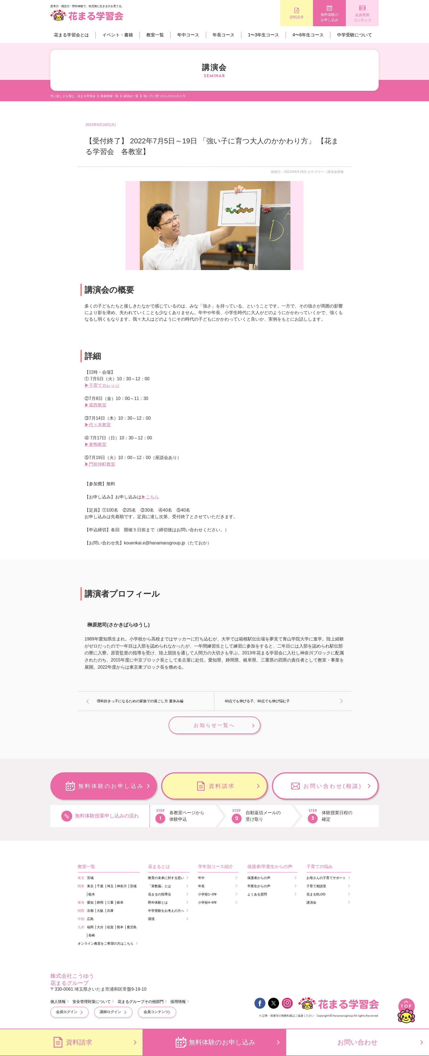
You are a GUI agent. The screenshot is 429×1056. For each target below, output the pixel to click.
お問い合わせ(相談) (332, 786)
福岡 (90, 927)
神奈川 (122, 886)
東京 (90, 886)
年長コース (223, 35)
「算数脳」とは (159, 886)
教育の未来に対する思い (166, 878)
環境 (151, 919)
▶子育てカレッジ (102, 385)
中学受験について (354, 35)
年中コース (188, 35)
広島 (90, 919)
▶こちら (150, 497)
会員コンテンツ (156, 1012)
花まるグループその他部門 (141, 1001)
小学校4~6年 (207, 902)
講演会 (311, 902)
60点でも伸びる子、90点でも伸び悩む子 (257, 701)
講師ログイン (110, 1012)
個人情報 (58, 1001)
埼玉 (110, 886)
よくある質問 (257, 894)
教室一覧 (155, 35)
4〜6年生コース (308, 35)
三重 (110, 902)
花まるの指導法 (159, 894)
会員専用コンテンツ (362, 17)
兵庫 (110, 911)
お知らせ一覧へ (214, 725)
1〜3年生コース (263, 35)
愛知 (90, 902)
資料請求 (296, 17)
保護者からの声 (258, 878)
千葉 (100, 886)
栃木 (91, 894)
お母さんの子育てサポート (326, 878)
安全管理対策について (92, 1001)
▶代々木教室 (98, 424)
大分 (100, 927)
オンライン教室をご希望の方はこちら (106, 943)
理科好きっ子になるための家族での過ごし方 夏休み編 (140, 701)
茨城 (133, 886)
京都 (90, 911)
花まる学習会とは (71, 35)
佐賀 (110, 927)
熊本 (120, 927)
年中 (201, 878)
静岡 (100, 902)
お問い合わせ (357, 1042)
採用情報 (178, 1001)
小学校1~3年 (207, 894)
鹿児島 (132, 927)
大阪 (100, 911)
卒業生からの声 (258, 886)
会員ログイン (66, 1012)
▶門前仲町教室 (100, 464)
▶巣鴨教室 (95, 444)
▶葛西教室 (95, 405)
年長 (201, 886)
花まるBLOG (315, 894)
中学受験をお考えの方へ (166, 911)
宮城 (90, 878)
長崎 (91, 935)
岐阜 (120, 902)
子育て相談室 (316, 886)
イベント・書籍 (117, 35)
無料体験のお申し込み (329, 17)
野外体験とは (158, 902)
